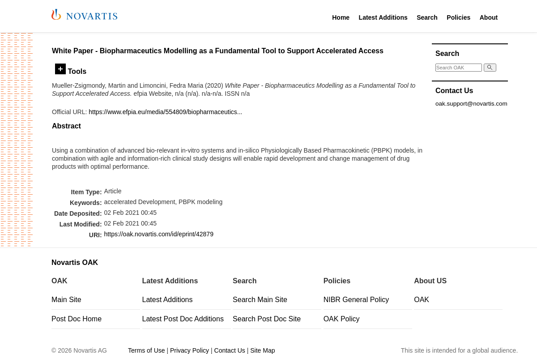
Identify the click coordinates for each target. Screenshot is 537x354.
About (489, 17)
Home (340, 17)
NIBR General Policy (356, 299)
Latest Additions (383, 17)
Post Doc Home (76, 319)
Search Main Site (260, 299)
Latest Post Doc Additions (183, 319)
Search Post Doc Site (267, 319)
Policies (458, 17)
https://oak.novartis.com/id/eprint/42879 (158, 234)
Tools (70, 71)
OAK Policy (342, 319)
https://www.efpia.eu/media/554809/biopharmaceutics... (165, 111)
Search (427, 17)
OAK (421, 299)
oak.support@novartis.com (471, 103)
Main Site (66, 299)
